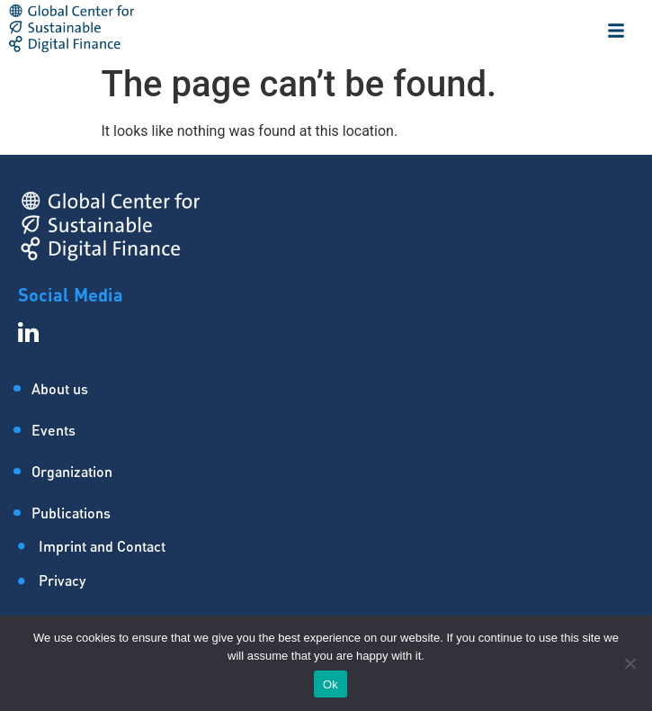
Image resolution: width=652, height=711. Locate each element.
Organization (71, 471)
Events (53, 429)
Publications (71, 512)
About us (59, 388)
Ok (330, 684)
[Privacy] (335, 585)
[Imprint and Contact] (335, 551)
